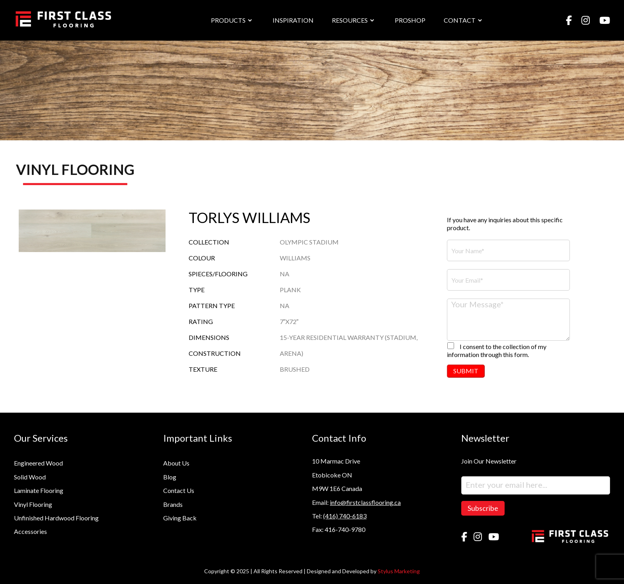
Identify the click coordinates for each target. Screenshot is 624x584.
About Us (176, 463)
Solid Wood (30, 477)
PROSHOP (410, 20)
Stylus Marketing (399, 571)
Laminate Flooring (38, 490)
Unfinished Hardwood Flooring (56, 518)
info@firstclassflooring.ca (365, 502)
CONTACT (460, 20)
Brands (173, 504)
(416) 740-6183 (345, 516)
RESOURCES (350, 20)
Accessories (30, 531)
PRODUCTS (228, 20)
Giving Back (180, 518)
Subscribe (483, 508)
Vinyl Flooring (33, 504)
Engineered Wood (38, 463)
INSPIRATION (293, 20)
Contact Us (178, 490)
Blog (169, 477)
